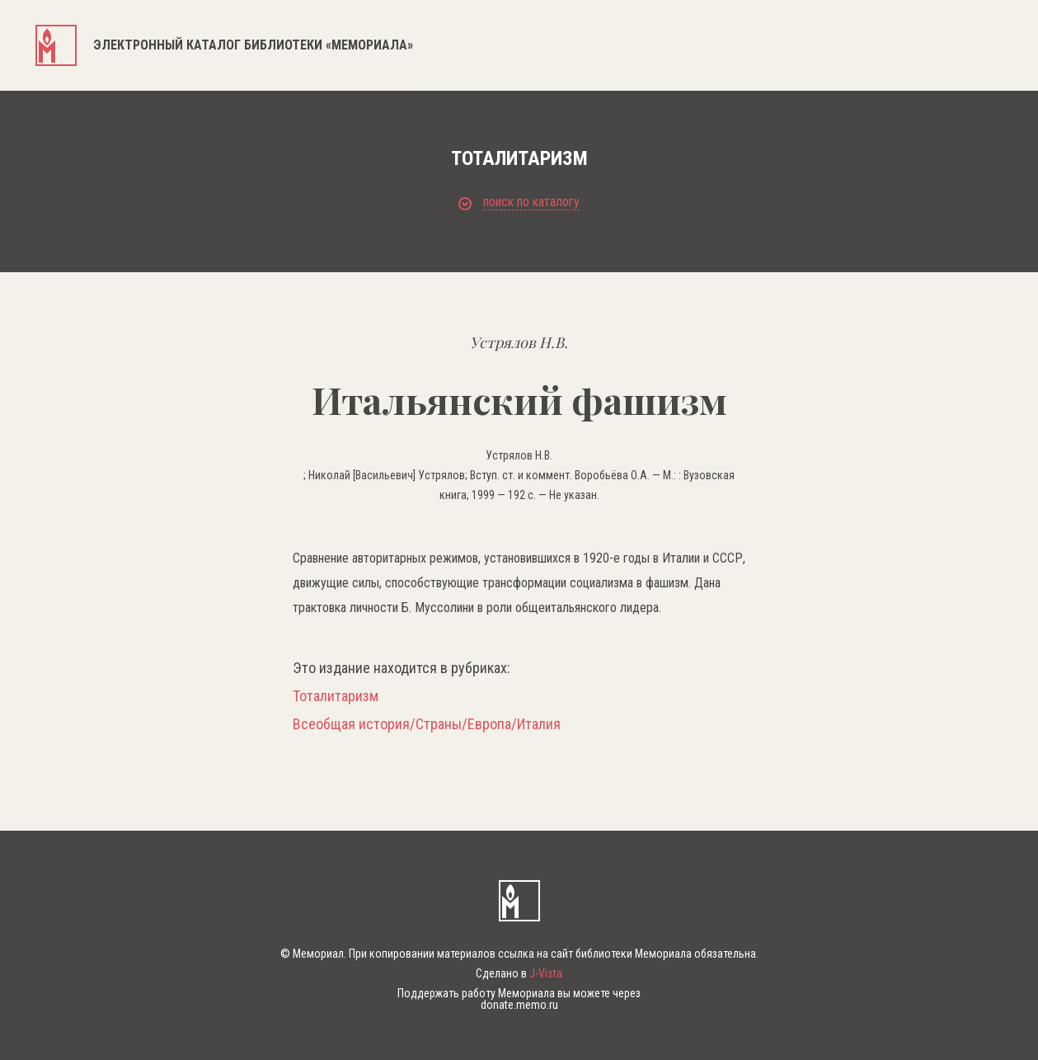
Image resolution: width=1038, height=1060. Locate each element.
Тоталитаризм (335, 696)
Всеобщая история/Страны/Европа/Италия (427, 724)
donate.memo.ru (519, 1005)
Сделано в (519, 973)
